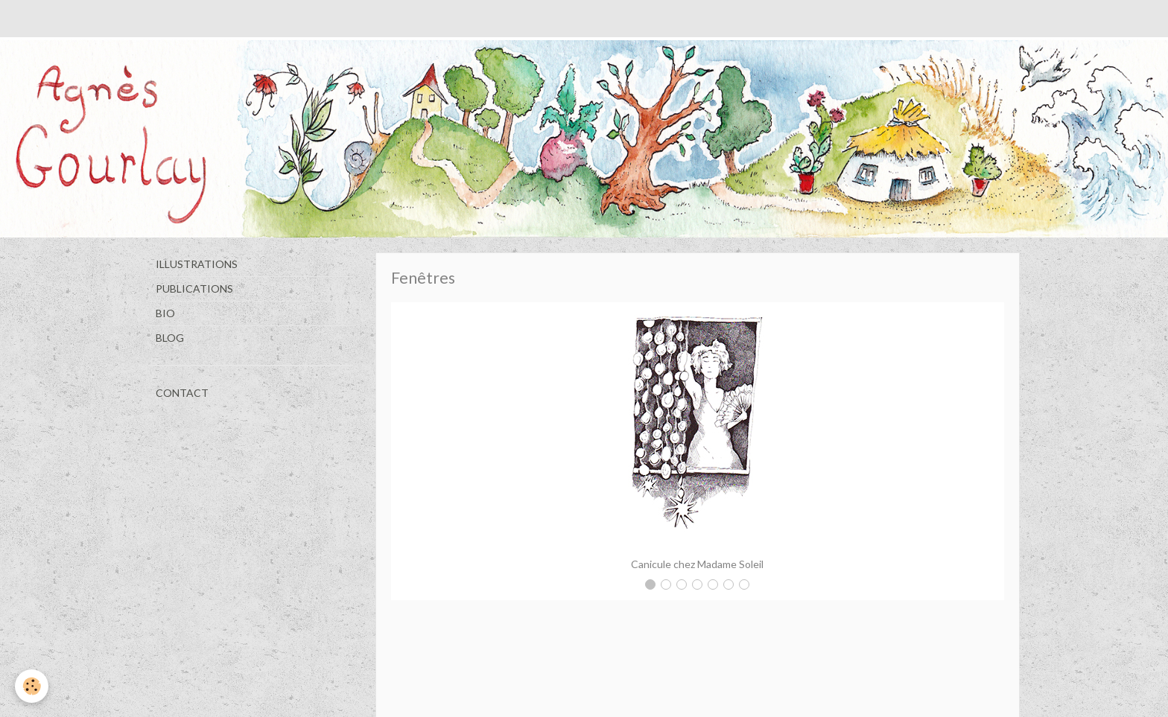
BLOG (170, 337)
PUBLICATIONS (194, 288)
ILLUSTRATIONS (197, 264)
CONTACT (182, 392)
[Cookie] (31, 686)
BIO (165, 313)
